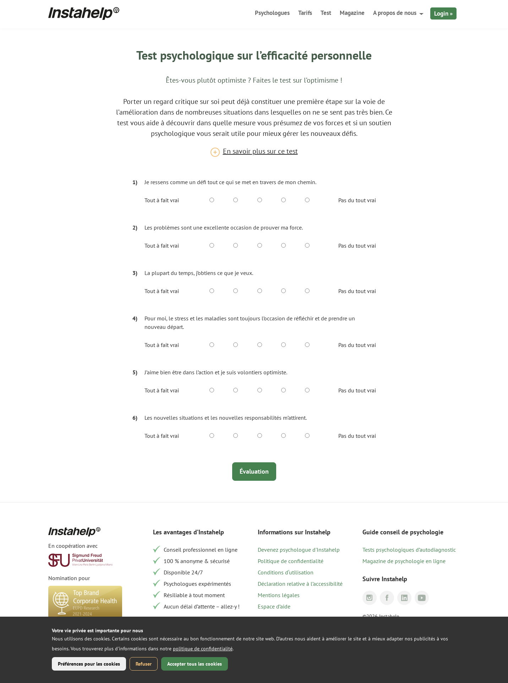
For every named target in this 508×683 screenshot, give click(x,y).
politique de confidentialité (203, 648)
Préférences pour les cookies (89, 664)
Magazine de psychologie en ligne (404, 560)
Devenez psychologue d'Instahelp (299, 549)
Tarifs (305, 13)
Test (326, 13)
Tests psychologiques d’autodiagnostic (409, 549)
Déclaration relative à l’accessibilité (300, 583)
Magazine (352, 13)
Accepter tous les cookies (194, 664)
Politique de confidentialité (290, 560)
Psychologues (272, 13)
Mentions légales (279, 595)
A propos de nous (394, 13)
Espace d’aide (274, 606)
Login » (443, 13)
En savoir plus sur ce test (260, 151)
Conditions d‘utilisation (285, 572)
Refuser (144, 664)
